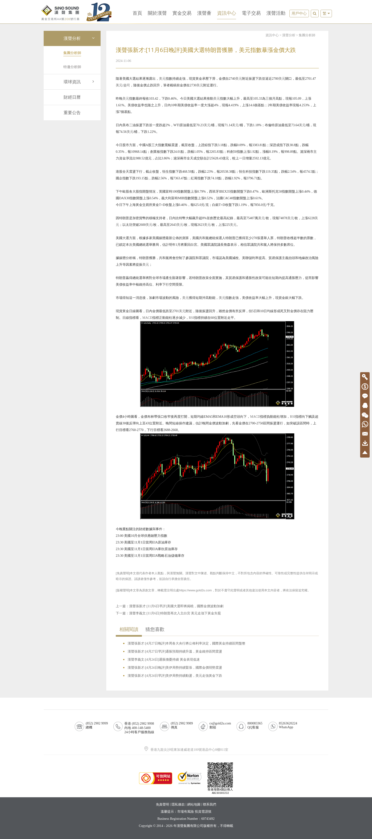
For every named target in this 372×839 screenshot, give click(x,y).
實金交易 (181, 13)
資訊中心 (226, 13)
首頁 (137, 13)
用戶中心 (299, 13)
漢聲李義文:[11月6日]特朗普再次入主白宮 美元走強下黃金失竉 (175, 613)
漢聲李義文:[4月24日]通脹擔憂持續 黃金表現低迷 (164, 659)
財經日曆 (72, 97)
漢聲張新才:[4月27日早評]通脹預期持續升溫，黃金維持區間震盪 (175, 651)
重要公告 (72, 112)
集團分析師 (307, 35)
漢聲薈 (204, 13)
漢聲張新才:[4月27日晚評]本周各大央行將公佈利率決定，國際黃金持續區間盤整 (186, 643)
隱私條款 (178, 804)
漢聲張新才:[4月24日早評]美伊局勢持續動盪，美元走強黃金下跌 (175, 675)
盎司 (126, 85)
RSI (191, 318)
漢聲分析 (80, 38)
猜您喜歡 (154, 629)
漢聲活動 (275, 13)
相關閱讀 (128, 629)
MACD (147, 318)
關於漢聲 (157, 13)
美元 (162, 78)
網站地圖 (193, 804)
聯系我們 (209, 804)
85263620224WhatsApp (288, 725)
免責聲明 (162, 804)
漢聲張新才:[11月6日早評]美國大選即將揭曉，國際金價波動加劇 (176, 606)
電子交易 (251, 13)
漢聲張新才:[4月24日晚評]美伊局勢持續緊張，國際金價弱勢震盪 (175, 667)
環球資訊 (80, 81)
